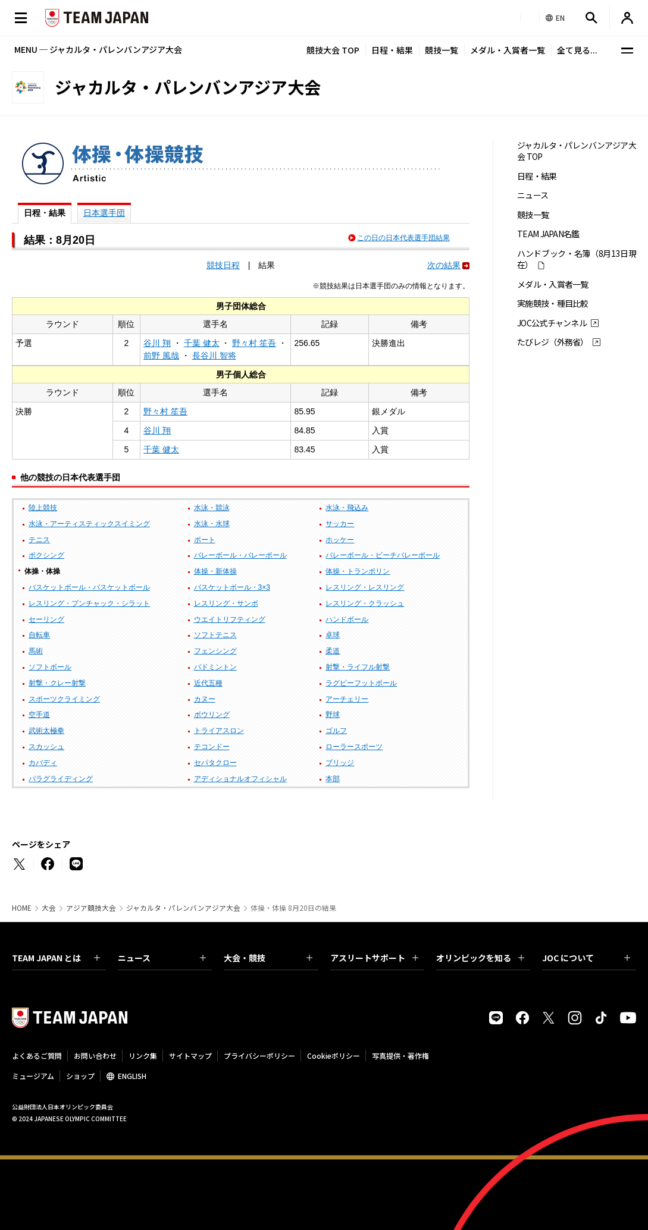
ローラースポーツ (354, 747)
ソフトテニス (215, 635)
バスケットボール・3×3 (232, 587)
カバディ (43, 763)
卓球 (332, 635)
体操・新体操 (215, 571)
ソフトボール (50, 667)
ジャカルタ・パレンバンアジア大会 (183, 908)
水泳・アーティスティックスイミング (89, 524)
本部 (332, 779)
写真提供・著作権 (400, 1055)
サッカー (339, 524)
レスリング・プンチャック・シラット (89, 603)
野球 (332, 714)
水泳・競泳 (212, 508)
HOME (22, 908)
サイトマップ (190, 1055)
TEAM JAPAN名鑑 (548, 234)
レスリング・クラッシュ (364, 603)
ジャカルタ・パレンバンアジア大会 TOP (576, 151)
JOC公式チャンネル (552, 323)
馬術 (36, 651)
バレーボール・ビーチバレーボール (382, 555)
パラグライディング (61, 779)
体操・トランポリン (357, 571)
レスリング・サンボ (226, 603)
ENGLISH (132, 1076)
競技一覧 (441, 50)
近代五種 (208, 683)
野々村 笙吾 (254, 343)
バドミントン (215, 667)
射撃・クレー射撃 (57, 683)
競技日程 (223, 265)
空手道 (39, 714)
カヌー (204, 699)
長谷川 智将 (214, 355)
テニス (39, 540)
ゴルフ (336, 730)
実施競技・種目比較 (552, 303)
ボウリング (212, 714)
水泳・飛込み (346, 508)
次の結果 (444, 265)
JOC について (586, 958)
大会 (49, 908)
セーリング (46, 619)
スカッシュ (46, 747)
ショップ (80, 1076)
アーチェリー (346, 699)
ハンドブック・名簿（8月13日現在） (576, 259)
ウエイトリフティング (229, 619)
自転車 (39, 635)
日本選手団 (104, 213)
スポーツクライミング (64, 699)
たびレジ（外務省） (552, 342)
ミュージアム (33, 1076)
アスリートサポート (374, 958)
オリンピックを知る (480, 958)
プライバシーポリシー (259, 1055)
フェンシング (215, 651)
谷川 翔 (157, 343)
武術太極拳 (46, 730)
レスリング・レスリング (364, 587)
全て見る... (577, 50)
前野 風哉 (161, 355)
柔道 (332, 651)
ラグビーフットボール (361, 683)
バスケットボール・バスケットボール (89, 587)
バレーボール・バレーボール (240, 555)
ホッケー (339, 540)
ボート (204, 540)
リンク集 (143, 1055)
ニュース (532, 195)
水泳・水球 (212, 524)
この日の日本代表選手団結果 (403, 238)
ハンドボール (346, 619)
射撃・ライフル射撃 (357, 667)
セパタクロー (215, 763)
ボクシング (46, 555)
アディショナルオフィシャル (240, 779)
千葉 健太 (202, 343)
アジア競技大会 (91, 908)
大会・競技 (268, 958)
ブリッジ (339, 763)
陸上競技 (43, 508)
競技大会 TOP (332, 50)
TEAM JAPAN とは (56, 958)
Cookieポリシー (333, 1055)
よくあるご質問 (37, 1055)
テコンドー (212, 747)
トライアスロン (219, 730)
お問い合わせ (95, 1055)
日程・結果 (392, 50)
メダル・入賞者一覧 (507, 50)
